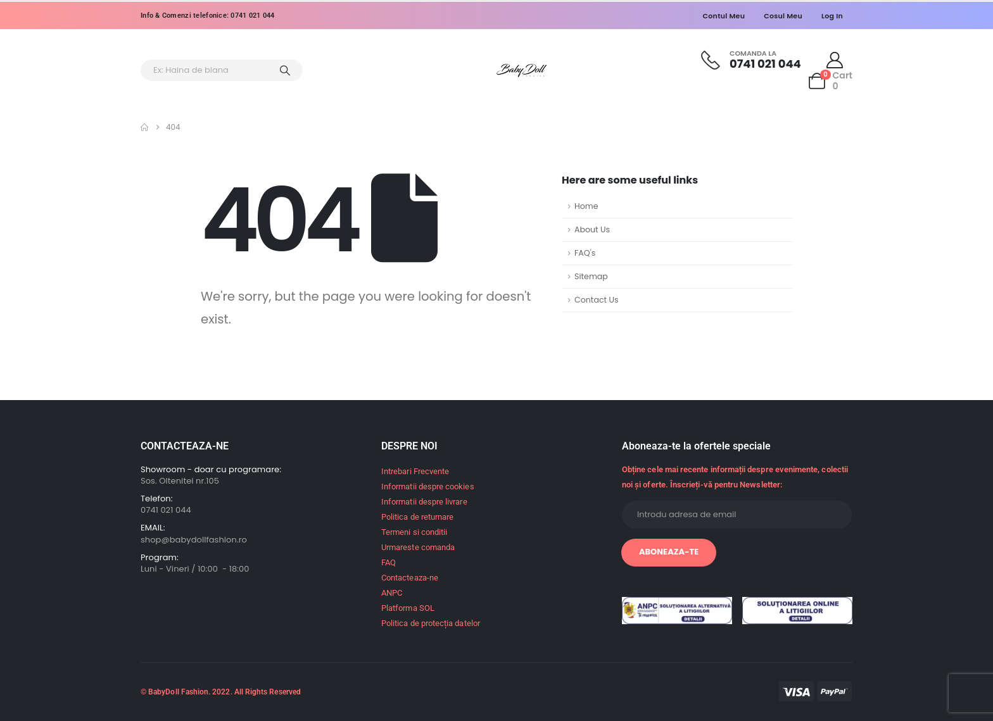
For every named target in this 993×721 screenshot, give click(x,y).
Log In (832, 16)
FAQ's (584, 253)
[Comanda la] (751, 59)
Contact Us (596, 299)
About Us (592, 229)
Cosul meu (783, 16)
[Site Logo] (521, 70)
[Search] (285, 70)
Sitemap (591, 276)
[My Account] (835, 60)
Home (586, 206)
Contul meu (724, 16)
